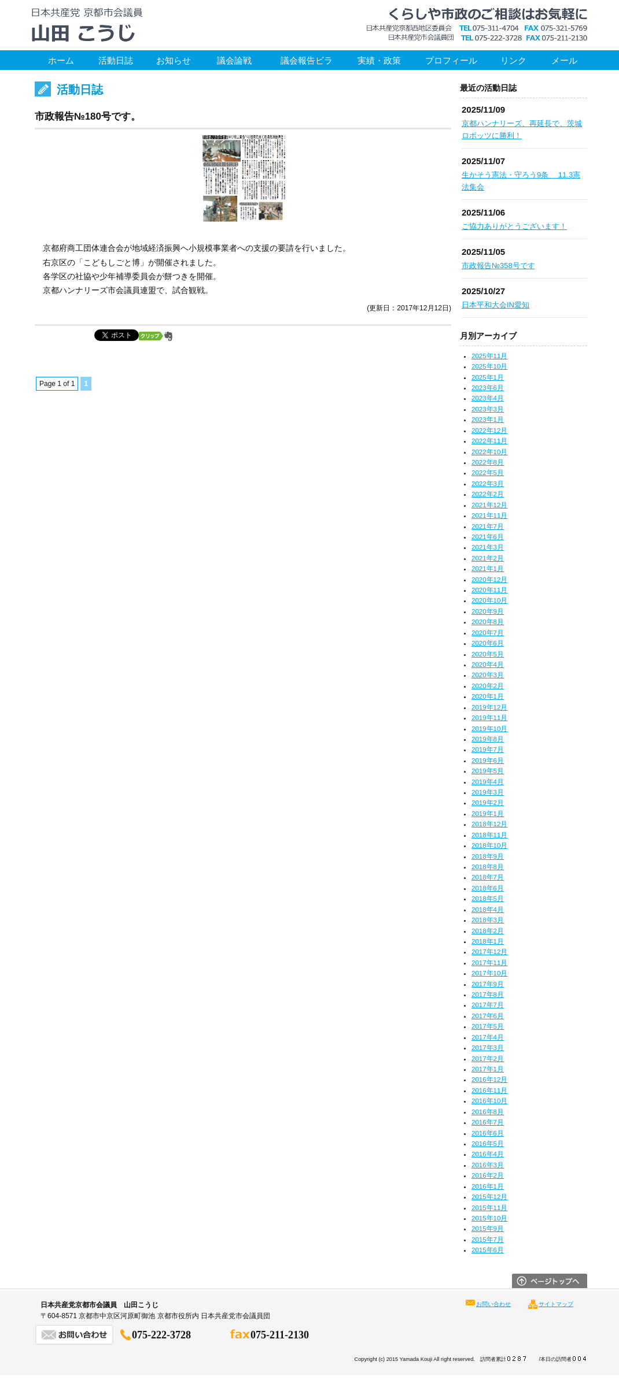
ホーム (61, 60)
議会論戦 (234, 60)
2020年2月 (487, 685)
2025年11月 (489, 356)
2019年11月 (489, 717)
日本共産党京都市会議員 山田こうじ (87, 25)
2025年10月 (489, 366)
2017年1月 (487, 1069)
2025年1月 (487, 377)
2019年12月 (489, 707)
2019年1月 (487, 813)
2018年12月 (489, 824)
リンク (513, 60)
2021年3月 (487, 547)
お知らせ (173, 60)
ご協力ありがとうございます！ (514, 226)
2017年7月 (487, 1004)
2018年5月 (487, 898)
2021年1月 (487, 568)
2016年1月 (487, 1186)
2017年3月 (487, 1047)
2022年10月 (489, 451)
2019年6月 (487, 760)
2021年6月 (487, 536)
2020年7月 (487, 632)
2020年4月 (487, 664)
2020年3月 (487, 675)
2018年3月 (487, 920)
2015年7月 (487, 1239)
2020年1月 (487, 696)
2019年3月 (487, 792)
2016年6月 (487, 1133)
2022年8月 (487, 462)
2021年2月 (487, 558)
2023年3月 (487, 409)
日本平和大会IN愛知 (495, 305)
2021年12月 (489, 505)
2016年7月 (487, 1122)
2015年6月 (487, 1250)
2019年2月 (487, 802)
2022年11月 (489, 440)
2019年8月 (487, 739)
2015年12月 (489, 1196)
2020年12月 (489, 579)
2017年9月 (487, 984)
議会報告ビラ (307, 60)
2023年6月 (487, 387)
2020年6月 (487, 643)
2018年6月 (487, 888)
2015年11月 (489, 1207)
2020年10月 (489, 600)
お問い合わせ (493, 1304)
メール (564, 60)
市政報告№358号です (498, 265)
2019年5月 (487, 770)
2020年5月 (487, 654)
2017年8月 (487, 994)
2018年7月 (487, 877)
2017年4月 (487, 1037)
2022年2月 (487, 494)
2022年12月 (489, 430)
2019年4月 (487, 781)
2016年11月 (489, 1090)
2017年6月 (487, 1015)
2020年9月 (487, 611)
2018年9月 (487, 856)
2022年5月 (487, 472)
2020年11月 (489, 590)
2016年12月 (489, 1079)
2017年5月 (487, 1026)
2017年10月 (489, 973)
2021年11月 (489, 515)
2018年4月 (487, 909)
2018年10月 (489, 845)
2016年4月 (487, 1154)
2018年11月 (489, 835)
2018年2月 (487, 931)
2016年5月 (487, 1143)
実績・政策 (379, 60)
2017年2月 (487, 1058)
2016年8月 (487, 1111)
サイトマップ (556, 1304)
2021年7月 (487, 526)
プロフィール (451, 60)
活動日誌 (115, 60)
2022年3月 (487, 483)
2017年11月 (489, 962)
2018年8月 (487, 866)
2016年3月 (487, 1165)
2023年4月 (487, 398)
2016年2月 (487, 1175)
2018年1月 (487, 941)
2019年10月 (489, 728)
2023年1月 (487, 419)
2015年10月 (489, 1218)
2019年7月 (487, 749)
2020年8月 (487, 621)
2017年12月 (489, 951)
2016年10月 (489, 1100)
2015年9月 (487, 1228)
